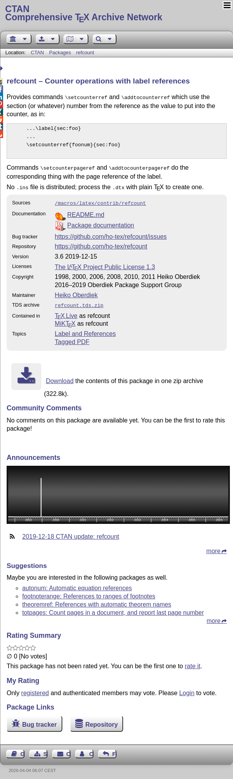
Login (186, 689)
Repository (101, 720)
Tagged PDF (72, 338)
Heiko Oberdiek (76, 292)
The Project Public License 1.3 (105, 264)
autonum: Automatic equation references (77, 584)
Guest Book (22, 750)
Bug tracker (39, 720)
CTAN (37, 52)
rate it (192, 662)
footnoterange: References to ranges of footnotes (88, 592)
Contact (68, 750)
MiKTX (65, 319)
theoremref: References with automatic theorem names (96, 600)
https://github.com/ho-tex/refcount (101, 243)
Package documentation (100, 222)
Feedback (114, 750)
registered (35, 689)
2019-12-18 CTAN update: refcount (70, 532)
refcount (85, 52)
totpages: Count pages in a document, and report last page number (113, 608)
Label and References (85, 330)
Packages (60, 52)
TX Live (66, 312)
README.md (85, 211)
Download (60, 377)
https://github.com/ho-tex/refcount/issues (111, 233)
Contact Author (91, 750)
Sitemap (45, 750)
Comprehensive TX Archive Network (116, 13)
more (214, 547)
